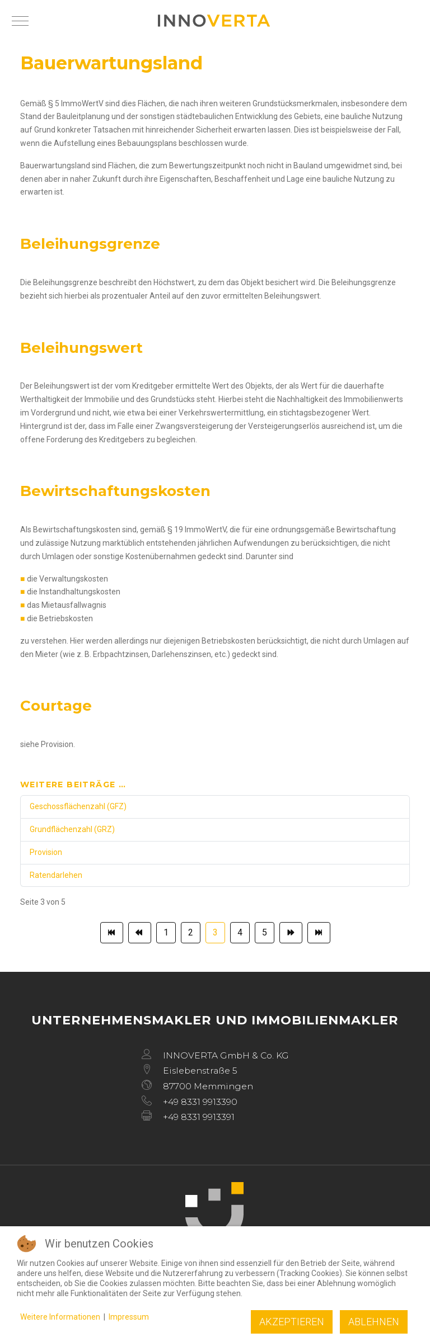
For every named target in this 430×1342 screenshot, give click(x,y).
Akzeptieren (291, 1321)
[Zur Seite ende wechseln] (318, 932)
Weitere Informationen (60, 1316)
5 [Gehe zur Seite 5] (264, 932)
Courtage (56, 706)
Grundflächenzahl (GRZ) (72, 829)
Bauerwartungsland (111, 63)
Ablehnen (373, 1321)
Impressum (129, 1316)
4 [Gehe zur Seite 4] (239, 932)
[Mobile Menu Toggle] (20, 20)
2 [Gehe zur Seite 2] (190, 932)
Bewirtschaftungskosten (115, 491)
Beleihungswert (81, 348)
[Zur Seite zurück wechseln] (139, 932)
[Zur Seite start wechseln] (111, 932)
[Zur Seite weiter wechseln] (290, 932)
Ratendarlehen (56, 875)
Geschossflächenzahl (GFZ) (78, 806)
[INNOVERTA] (214, 21)
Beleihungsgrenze (90, 244)
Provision (46, 852)
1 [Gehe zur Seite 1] (166, 932)
